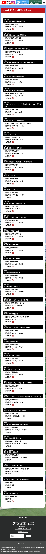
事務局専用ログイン (23, 532)
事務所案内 (22, 526)
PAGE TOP (23, 517)
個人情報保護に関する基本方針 (23, 529)
